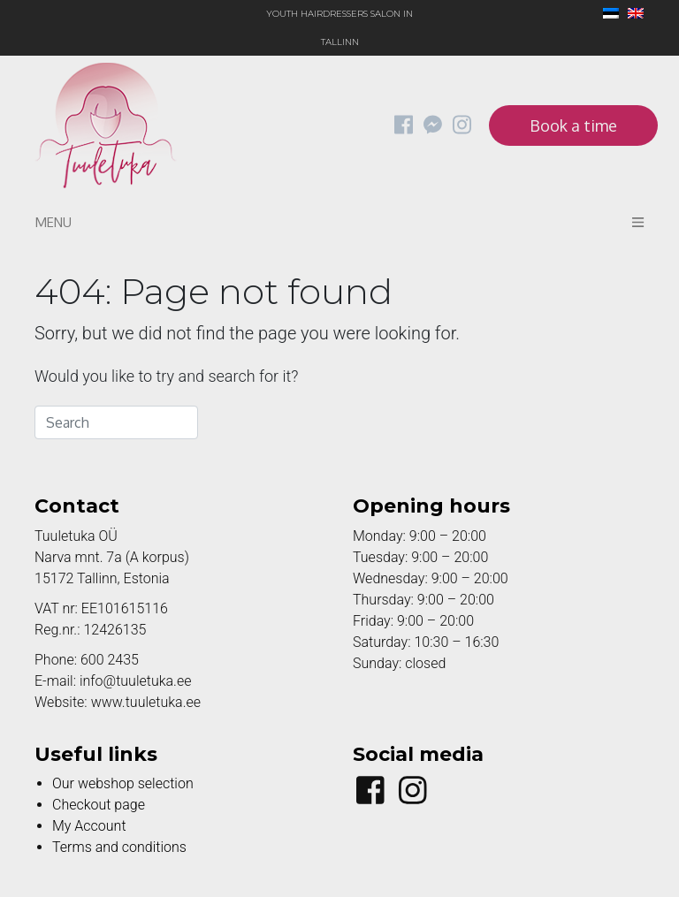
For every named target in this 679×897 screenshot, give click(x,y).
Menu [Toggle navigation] (339, 222)
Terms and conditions (119, 847)
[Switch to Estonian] (606, 14)
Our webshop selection (123, 783)
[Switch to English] (631, 14)
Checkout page (98, 804)
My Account (89, 825)
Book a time (573, 125)
